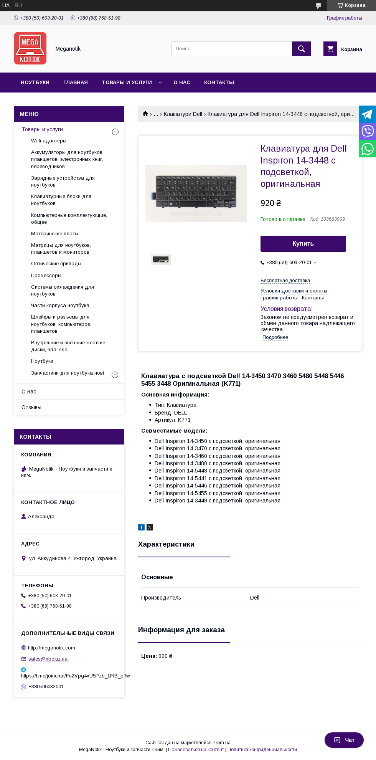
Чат (344, 740)
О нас (181, 82)
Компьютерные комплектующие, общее (69, 218)
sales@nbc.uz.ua (48, 659)
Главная (75, 82)
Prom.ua (222, 742)
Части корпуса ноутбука (60, 305)
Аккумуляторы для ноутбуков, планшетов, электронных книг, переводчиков (67, 159)
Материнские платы (54, 233)
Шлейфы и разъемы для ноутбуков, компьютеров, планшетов (61, 324)
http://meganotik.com (51, 648)
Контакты (219, 82)
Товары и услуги (127, 82)
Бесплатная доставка (285, 280)
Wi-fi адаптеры (48, 141)
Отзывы (31, 407)
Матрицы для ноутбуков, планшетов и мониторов (61, 248)
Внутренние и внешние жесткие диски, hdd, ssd (68, 346)
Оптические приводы (56, 263)
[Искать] (301, 48)
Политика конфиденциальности (262, 749)
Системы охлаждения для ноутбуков (62, 290)
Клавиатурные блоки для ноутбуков (61, 199)
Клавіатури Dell (183, 114)
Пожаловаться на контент (196, 749)
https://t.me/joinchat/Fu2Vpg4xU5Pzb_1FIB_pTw (69, 676)
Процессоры (46, 275)
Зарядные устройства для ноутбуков (63, 181)
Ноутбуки (35, 82)
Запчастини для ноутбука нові (67, 373)
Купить (303, 243)
